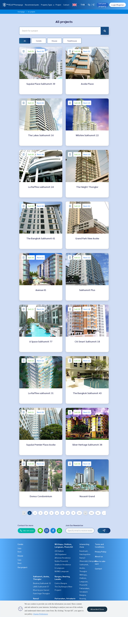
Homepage (19, 5)
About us (99, 556)
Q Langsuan (59, 568)
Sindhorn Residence (63, 564)
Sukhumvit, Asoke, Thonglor (84, 567)
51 (98, 513)
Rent (19, 551)
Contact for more (25, 525)
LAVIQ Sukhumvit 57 (41, 586)
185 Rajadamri (60, 554)
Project (58, 5)
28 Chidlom (59, 551)
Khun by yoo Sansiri (41, 590)
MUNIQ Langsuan (62, 571)
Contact (66, 5)
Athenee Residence (63, 557)
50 (91, 513)
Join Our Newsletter (74, 525)
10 (79, 513)
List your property (102, 4)
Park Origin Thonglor (41, 593)
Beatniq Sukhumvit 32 (42, 583)
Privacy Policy (100, 551)
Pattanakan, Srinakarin (65, 598)
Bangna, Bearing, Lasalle (82, 598)
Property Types (47, 5)
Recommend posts (32, 5)
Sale (19, 548)
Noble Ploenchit (61, 561)
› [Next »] (103, 513)
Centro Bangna (61, 583)
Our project (22, 567)
